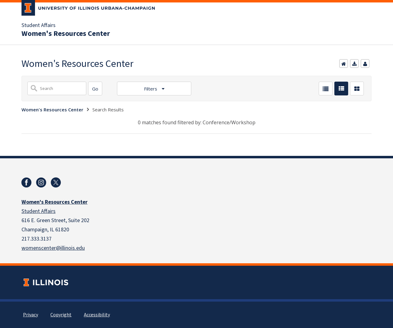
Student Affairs (38, 25)
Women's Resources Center (65, 33)
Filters (151, 89)
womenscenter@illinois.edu (53, 248)
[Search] (95, 88)
